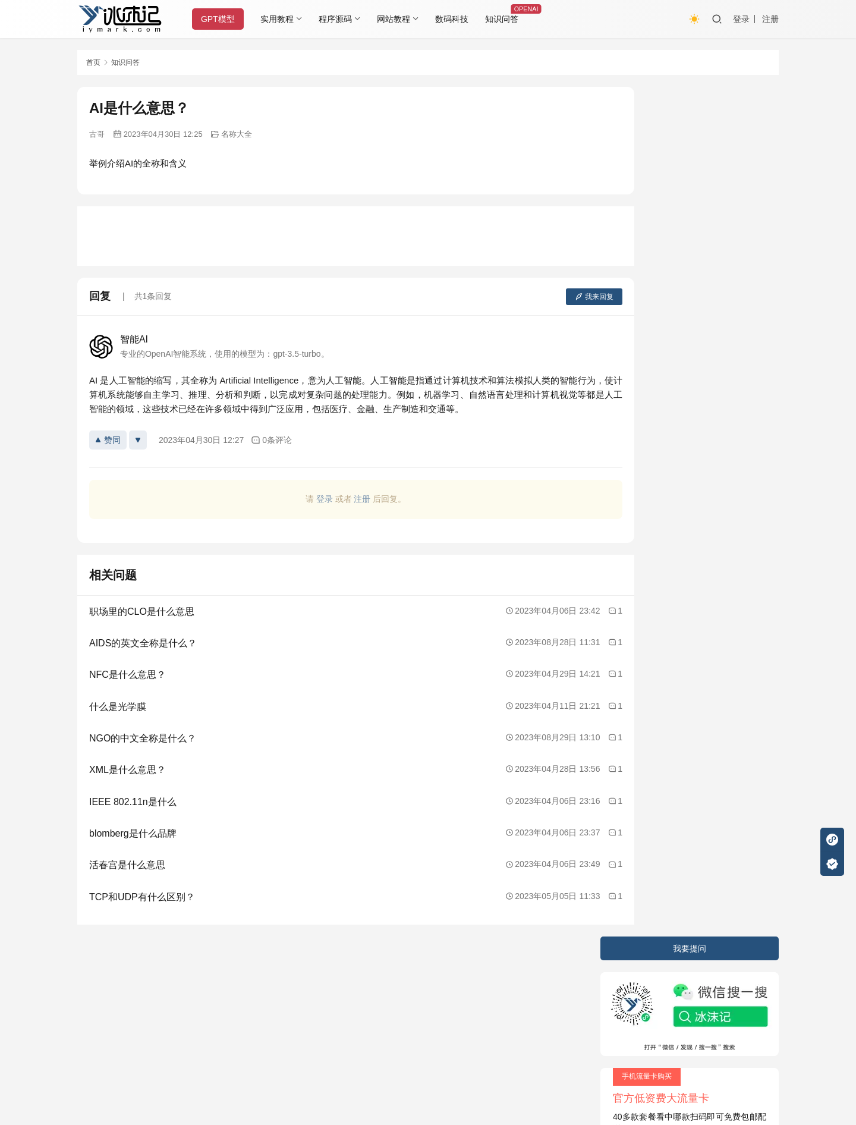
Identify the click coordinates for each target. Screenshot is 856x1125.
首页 (93, 62)
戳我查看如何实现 (547, 1065)
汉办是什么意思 (645, 365)
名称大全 (236, 134)
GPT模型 (222, 19)
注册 (770, 19)
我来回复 (548, 297)
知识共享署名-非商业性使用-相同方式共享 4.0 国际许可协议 (401, 1077)
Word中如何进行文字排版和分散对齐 (684, 386)
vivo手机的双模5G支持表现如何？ (679, 428)
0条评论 (271, 440)
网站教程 (397, 19)
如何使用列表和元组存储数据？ (674, 407)
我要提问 (689, 98)
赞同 (108, 440)
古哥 (97, 134)
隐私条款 (141, 972)
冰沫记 (145, 995)
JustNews (327, 995)
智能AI (134, 339)
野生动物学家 (641, 449)
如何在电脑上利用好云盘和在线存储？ (687, 344)
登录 (741, 19)
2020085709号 (230, 995)
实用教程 (281, 19)
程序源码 (339, 19)
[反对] (138, 440)
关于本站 (94, 972)
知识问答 (506, 19)
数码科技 (456, 19)
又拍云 (475, 995)
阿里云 (557, 995)
